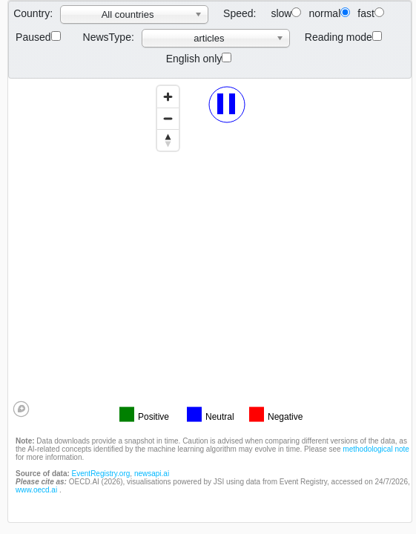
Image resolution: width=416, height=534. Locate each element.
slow (286, 13)
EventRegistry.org (101, 473)
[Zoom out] (168, 118)
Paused (38, 37)
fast (370, 13)
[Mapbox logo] (21, 409)
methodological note (376, 449)
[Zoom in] (168, 97)
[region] (97, 250)
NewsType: (108, 37)
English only (199, 59)
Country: (33, 13)
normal (329, 13)
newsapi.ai (151, 473)
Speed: (239, 13)
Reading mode (343, 37)
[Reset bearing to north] (168, 140)
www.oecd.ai (37, 490)
